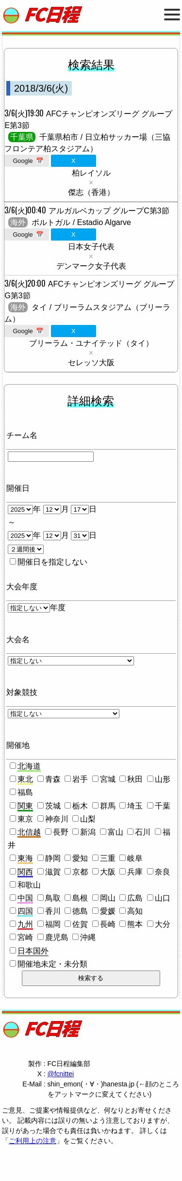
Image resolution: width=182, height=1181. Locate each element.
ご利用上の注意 (32, 1141)
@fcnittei (61, 1074)
